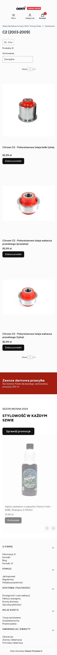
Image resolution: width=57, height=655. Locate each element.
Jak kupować (8, 576)
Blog (4, 560)
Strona (24, 69)
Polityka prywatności (12, 582)
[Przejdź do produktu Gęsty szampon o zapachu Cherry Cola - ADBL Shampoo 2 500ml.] (30, 469)
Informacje (8, 554)
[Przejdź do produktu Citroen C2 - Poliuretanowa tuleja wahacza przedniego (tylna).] (28, 296)
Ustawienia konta (10, 620)
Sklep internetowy (25, 651)
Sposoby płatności (11, 604)
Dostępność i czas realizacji (16, 595)
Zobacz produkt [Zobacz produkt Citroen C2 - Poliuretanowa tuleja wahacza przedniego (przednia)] (13, 254)
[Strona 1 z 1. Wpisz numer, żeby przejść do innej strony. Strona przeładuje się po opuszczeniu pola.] (30, 69)
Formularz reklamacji (12, 643)
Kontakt (6, 557)
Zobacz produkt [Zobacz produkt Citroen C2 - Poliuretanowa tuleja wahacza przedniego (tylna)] (13, 347)
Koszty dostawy (10, 601)
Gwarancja (7, 636)
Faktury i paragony (11, 598)
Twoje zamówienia (11, 617)
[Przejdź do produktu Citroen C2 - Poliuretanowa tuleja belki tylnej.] (28, 110)
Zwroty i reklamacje (12, 640)
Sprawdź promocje (18, 431)
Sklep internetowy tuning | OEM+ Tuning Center (21, 26)
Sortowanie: (8, 53)
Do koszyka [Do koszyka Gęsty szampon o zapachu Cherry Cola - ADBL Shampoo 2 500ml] (13, 520)
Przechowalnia (9, 623)
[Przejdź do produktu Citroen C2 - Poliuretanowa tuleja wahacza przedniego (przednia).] (28, 203)
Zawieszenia (50, 26)
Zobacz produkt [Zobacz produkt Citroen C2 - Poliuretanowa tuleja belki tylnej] (13, 161)
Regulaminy (8, 579)
